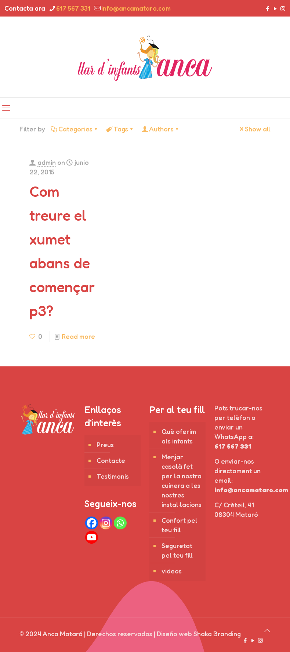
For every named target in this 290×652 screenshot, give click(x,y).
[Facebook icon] (267, 8)
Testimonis (113, 476)
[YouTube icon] (275, 8)
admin (46, 162)
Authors (160, 129)
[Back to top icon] (267, 630)
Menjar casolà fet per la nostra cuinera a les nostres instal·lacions (182, 480)
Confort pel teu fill (179, 525)
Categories (75, 129)
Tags (120, 129)
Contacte (111, 460)
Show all (254, 129)
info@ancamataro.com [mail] (136, 8)
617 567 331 (232, 446)
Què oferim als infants (179, 436)
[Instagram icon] (283, 8)
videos (172, 571)
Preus (105, 445)
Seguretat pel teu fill (177, 550)
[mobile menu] (6, 108)
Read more (78, 336)
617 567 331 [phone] (73, 8)
